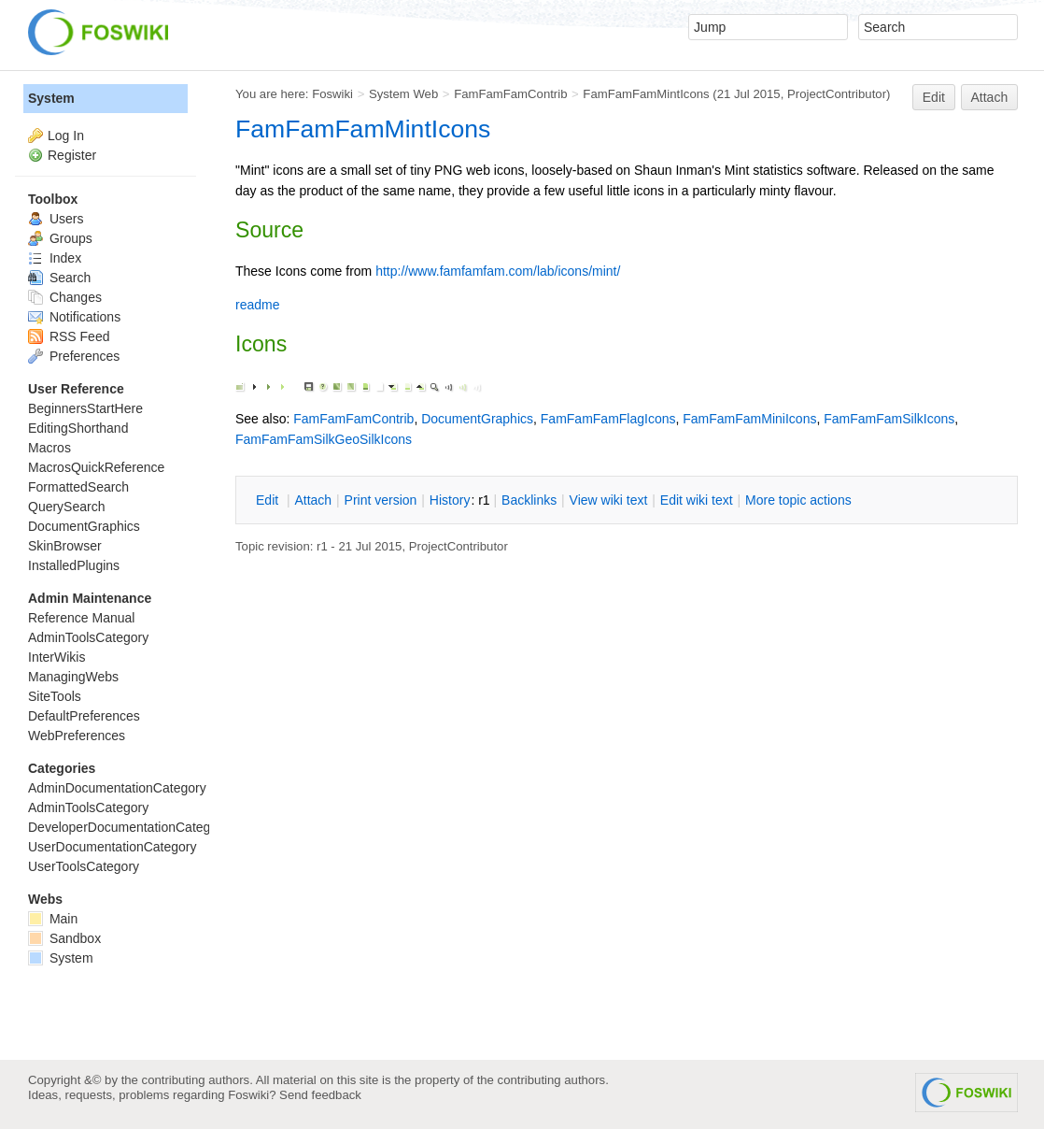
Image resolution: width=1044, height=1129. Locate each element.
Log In (66, 135)
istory (450, 500)
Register (72, 155)
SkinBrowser (65, 545)
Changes (65, 297)
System (51, 98)
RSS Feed (68, 336)
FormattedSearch (78, 486)
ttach (313, 500)
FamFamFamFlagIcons (608, 418)
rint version (381, 500)
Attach (990, 97)
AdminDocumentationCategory (117, 787)
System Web (403, 94)
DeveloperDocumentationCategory (128, 827)
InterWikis (56, 657)
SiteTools (54, 696)
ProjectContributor (836, 94)
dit (269, 500)
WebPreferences (76, 735)
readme (257, 304)
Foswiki (332, 94)
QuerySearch (66, 506)
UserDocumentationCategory (112, 846)
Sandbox (64, 938)
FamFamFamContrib (510, 94)
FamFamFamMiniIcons (749, 418)
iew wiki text (609, 500)
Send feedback (320, 1095)
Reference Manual (81, 617)
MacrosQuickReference (96, 467)
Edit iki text (696, 500)
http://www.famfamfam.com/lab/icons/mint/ (497, 271)
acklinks (529, 500)
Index (54, 257)
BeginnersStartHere (85, 408)
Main (53, 918)
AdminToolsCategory (88, 637)
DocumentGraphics (477, 418)
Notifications (74, 316)
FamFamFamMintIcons (646, 94)
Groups (60, 238)
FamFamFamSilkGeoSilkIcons (323, 439)
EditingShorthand (78, 428)
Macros (49, 447)
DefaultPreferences (84, 715)
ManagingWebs (73, 676)
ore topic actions (798, 500)
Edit (934, 97)
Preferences (74, 356)
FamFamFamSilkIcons (889, 418)
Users (55, 218)
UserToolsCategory (83, 866)
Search (59, 277)
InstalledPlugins (74, 565)
